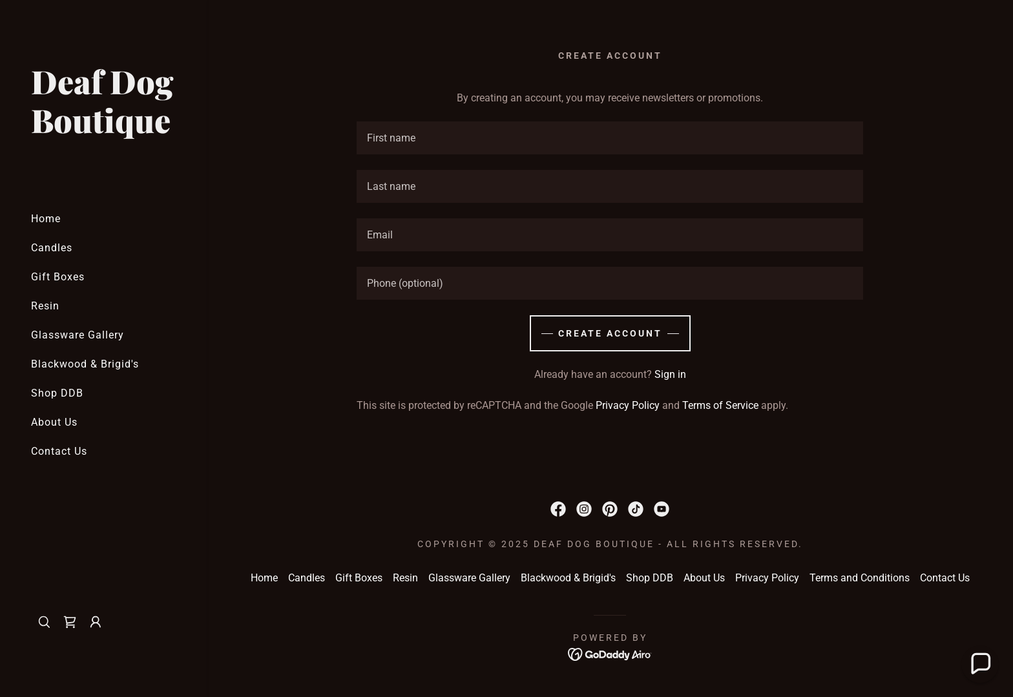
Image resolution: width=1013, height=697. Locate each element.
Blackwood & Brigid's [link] (85, 364)
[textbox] (610, 137)
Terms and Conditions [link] (859, 578)
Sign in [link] (670, 374)
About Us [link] (54, 422)
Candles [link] (51, 248)
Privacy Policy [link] (628, 405)
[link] (103, 129)
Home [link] (46, 219)
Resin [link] (45, 306)
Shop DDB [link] (57, 393)
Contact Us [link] (59, 451)
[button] (96, 622)
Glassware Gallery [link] (77, 335)
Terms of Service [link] (720, 405)
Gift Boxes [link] (58, 277)
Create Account (610, 333)
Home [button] (264, 578)
